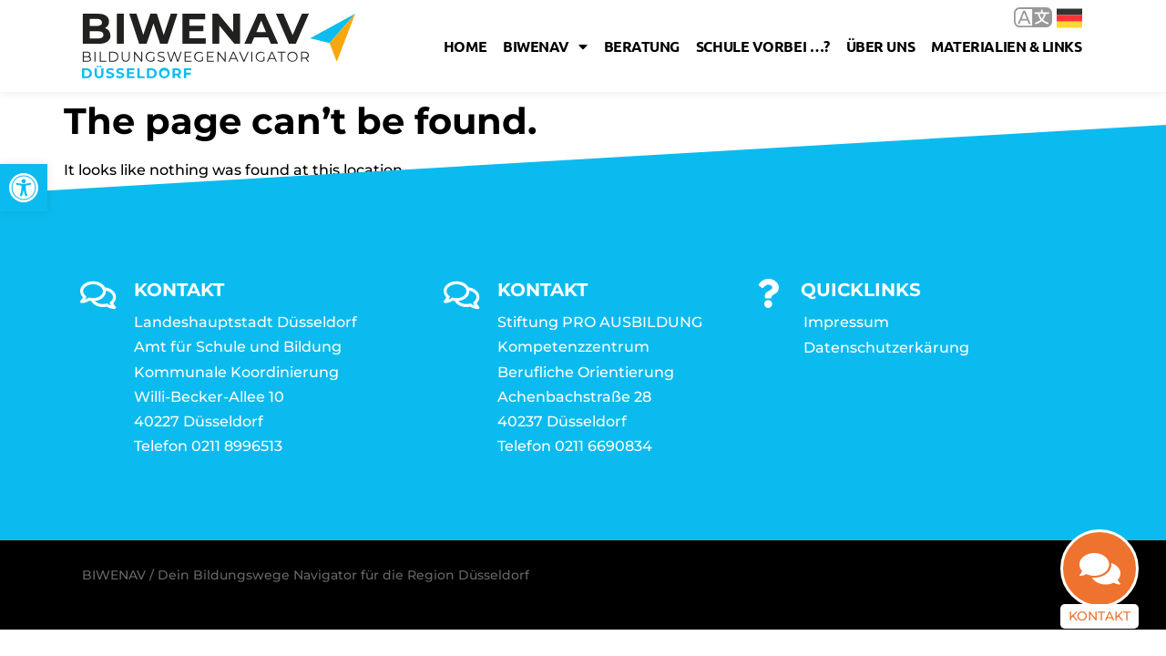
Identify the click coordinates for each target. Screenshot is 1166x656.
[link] (23, 187)
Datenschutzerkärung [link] (886, 347)
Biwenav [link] (545, 46)
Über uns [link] (880, 46)
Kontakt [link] (1099, 616)
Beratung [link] (642, 46)
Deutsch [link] (1069, 18)
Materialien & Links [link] (1006, 46)
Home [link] (465, 46)
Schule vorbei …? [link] (763, 46)
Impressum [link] (846, 322)
